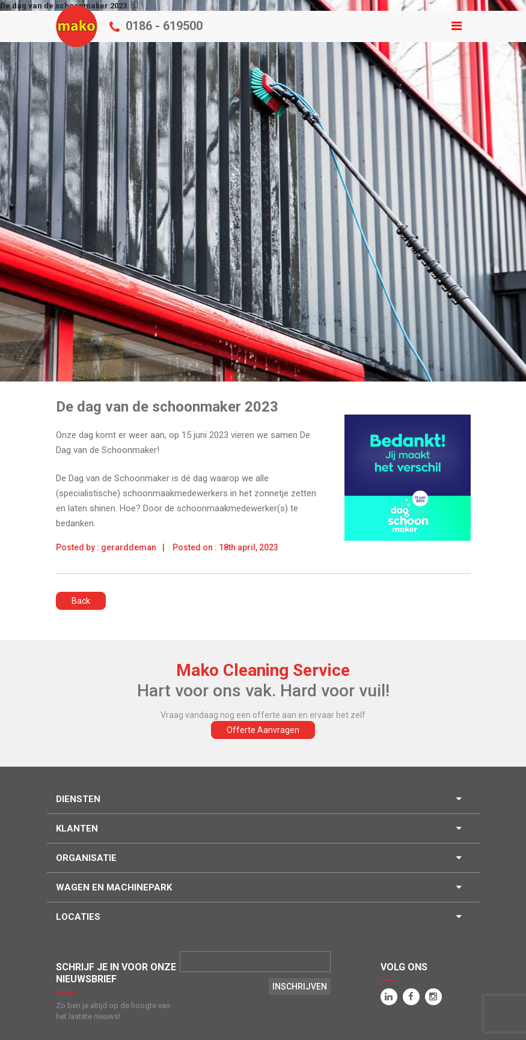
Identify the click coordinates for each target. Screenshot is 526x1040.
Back (81, 601)
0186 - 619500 (164, 26)
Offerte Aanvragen (263, 730)
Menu (263, 17)
